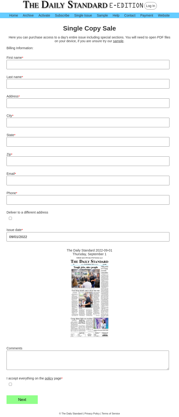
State (11, 135)
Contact (129, 15)
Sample (102, 15)
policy (49, 378)
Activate (44, 15)
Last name (15, 77)
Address (13, 96)
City (10, 116)
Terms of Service (111, 413)
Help (116, 15)
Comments (14, 348)
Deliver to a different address (27, 212)
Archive (28, 15)
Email (11, 174)
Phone (12, 193)
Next (22, 399)
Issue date (15, 230)
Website (164, 15)
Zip (9, 154)
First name (15, 58)
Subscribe (62, 15)
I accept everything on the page (35, 378)
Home (13, 15)
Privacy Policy (92, 413)
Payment (146, 15)
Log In (150, 6)
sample (118, 41)
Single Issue (83, 15)
